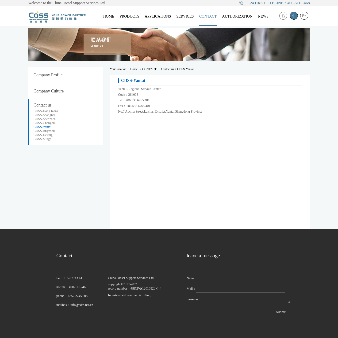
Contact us (167, 69)
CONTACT (149, 69)
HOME (108, 16)
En (304, 16)
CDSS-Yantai (185, 69)
